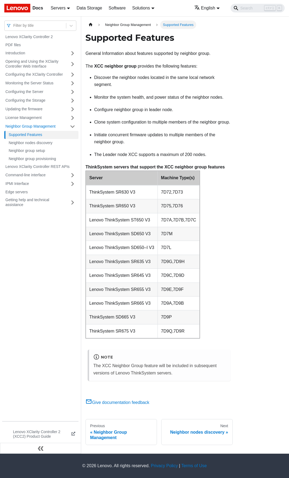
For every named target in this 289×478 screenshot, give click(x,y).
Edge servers (16, 192)
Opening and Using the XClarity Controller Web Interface (31, 63)
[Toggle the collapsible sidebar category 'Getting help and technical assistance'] (72, 202)
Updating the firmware (23, 109)
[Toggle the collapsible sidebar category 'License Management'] (72, 118)
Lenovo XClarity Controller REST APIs (37, 166)
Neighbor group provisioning (32, 159)
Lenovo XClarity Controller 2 (29, 37)
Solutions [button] (141, 8)
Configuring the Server (24, 91)
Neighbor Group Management (30, 126)
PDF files (13, 45)
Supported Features (25, 134)
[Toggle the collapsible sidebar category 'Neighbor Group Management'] (72, 126)
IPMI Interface (17, 183)
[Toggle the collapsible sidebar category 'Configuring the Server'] (72, 92)
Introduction (15, 53)
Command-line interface (25, 175)
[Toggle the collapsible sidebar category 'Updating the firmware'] (72, 109)
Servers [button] (58, 8)
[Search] (258, 8)
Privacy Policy (164, 465)
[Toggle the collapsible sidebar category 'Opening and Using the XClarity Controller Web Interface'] (72, 64)
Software (117, 8)
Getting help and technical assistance (27, 202)
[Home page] (91, 25)
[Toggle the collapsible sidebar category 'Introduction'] (72, 53)
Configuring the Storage (25, 100)
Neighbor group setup (27, 150)
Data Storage (89, 8)
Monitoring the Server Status (29, 83)
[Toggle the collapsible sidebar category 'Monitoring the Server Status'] (72, 83)
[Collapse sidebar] (40, 448)
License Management (23, 117)
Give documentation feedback (117, 402)
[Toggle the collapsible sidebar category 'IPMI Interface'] (72, 184)
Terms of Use (194, 465)
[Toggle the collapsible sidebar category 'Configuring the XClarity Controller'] (72, 74)
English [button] (204, 8)
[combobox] (13, 25)
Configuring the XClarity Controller (34, 74)
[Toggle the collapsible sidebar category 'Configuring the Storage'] (72, 100)
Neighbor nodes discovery (30, 143)
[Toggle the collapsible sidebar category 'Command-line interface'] (72, 175)
